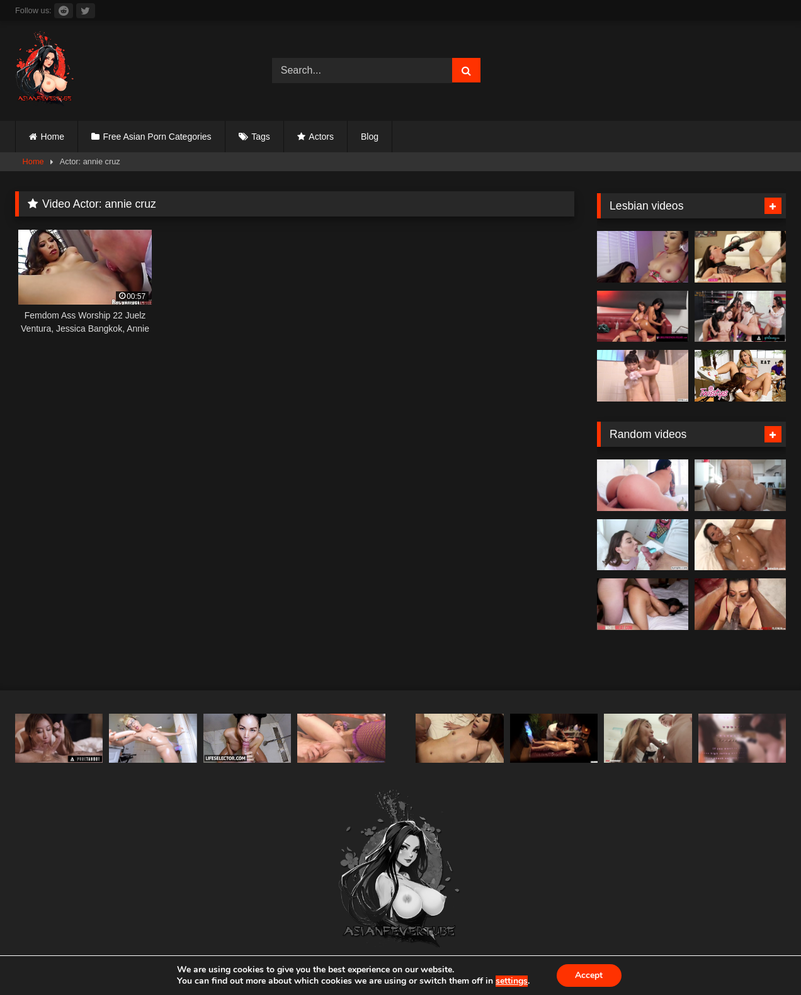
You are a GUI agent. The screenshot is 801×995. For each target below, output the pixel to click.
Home (52, 137)
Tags (260, 137)
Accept (589, 975)
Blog (369, 137)
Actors (321, 137)
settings (512, 981)
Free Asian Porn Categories (157, 137)
